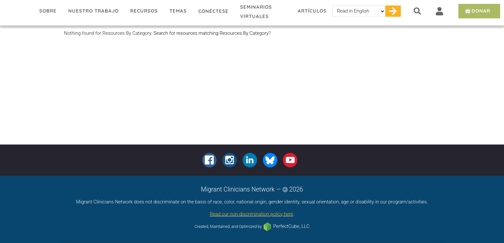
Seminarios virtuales (256, 11)
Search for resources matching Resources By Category (211, 33)
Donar (477, 11)
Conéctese (213, 11)
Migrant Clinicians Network (17, 12)
